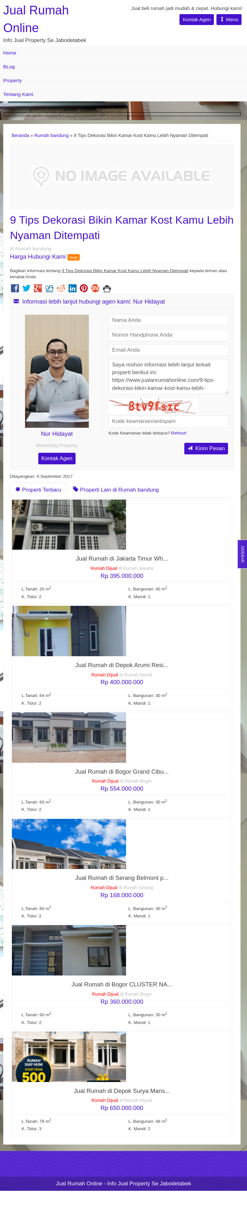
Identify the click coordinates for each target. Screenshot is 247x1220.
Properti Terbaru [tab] (38, 490)
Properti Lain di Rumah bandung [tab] (116, 490)
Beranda (20, 135)
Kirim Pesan (206, 448)
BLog (9, 66)
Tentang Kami (18, 94)
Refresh (179, 433)
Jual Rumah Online (79, 1184)
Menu (229, 19)
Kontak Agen (197, 19)
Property (12, 80)
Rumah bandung (51, 135)
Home (9, 53)
